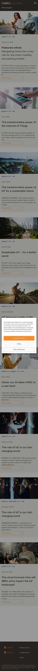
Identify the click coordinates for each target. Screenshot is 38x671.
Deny (19, 344)
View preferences (19, 349)
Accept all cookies (19, 338)
